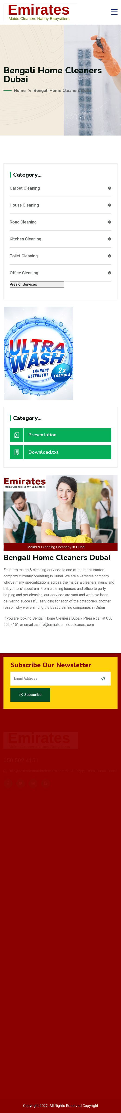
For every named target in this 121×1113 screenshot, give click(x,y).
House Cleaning (60, 205)
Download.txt (34, 452)
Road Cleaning (60, 222)
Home (20, 90)
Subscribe (30, 694)
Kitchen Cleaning (60, 239)
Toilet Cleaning (60, 256)
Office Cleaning (60, 273)
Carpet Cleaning (60, 188)
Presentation (33, 435)
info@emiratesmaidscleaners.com (66, 624)
